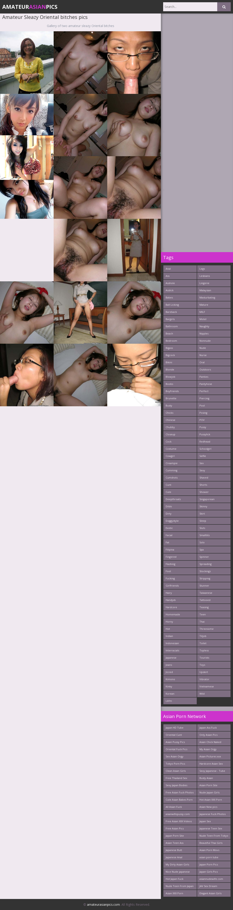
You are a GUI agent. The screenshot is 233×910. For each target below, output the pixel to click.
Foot (168, 571)
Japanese (171, 657)
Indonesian (172, 643)
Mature (203, 304)
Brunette (171, 398)
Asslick (170, 290)
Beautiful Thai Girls (210, 843)
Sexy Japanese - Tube (212, 770)
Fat (167, 542)
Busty (169, 405)
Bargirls (170, 319)
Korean (170, 693)
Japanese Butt (174, 850)
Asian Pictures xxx (210, 756)
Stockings (205, 571)
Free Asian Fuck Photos (180, 792)
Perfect (203, 391)
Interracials (172, 650)
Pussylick (204, 434)
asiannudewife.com (211, 879)
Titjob (202, 636)
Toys (202, 664)
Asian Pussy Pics (175, 742)
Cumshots (172, 477)
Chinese (170, 420)
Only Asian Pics (208, 734)
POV (202, 420)
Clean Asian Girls (176, 770)
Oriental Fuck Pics (176, 749)
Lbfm (169, 700)
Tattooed (204, 600)
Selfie (202, 456)
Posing (203, 412)
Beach (169, 333)
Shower (204, 492)
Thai (202, 621)
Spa (201, 549)
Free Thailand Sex (176, 778)
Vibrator (204, 679)
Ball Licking (172, 304)
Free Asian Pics (175, 828)
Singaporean (207, 499)
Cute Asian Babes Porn (179, 799)
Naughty (204, 326)
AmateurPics (29, 6)
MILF (202, 312)
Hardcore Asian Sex (211, 763)
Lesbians (204, 276)
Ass (167, 276)
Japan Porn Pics (208, 864)
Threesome (206, 628)
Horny (169, 621)
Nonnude (205, 340)
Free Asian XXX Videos (179, 821)
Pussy (202, 427)
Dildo (169, 506)
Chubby (170, 427)
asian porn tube (208, 857)
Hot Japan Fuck (174, 879)
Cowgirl (170, 456)
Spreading (205, 564)
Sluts (202, 528)
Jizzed (169, 672)
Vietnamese (206, 686)
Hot (168, 628)
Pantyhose (205, 384)
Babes (169, 297)
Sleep (202, 520)
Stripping (204, 578)
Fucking (170, 578)
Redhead (204, 441)
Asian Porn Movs (209, 850)
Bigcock (170, 355)
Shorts (203, 484)
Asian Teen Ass (174, 843)
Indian (169, 636)
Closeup (170, 434)
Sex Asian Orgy (174, 756)
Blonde (170, 369)
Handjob (171, 600)
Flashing (170, 564)
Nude (202, 348)
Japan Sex (205, 821)
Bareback (171, 312)
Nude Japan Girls (209, 792)
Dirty (168, 513)
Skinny (203, 506)
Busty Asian (206, 778)
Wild (202, 693)
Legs (202, 268)
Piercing (204, 398)
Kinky (169, 686)
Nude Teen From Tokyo (213, 835)
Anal (168, 268)
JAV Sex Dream (208, 886)
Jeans (169, 664)
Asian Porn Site (208, 785)
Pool (202, 405)
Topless (204, 650)
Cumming (171, 470)
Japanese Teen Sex (210, 828)
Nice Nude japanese (178, 871)
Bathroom (172, 326)
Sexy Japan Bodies (176, 785)
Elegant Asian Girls (210, 893)
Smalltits (204, 535)
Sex (201, 463)
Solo (202, 542)
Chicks (169, 412)
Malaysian (205, 290)
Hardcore (171, 607)
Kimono (170, 679)
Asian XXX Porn (174, 893)
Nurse (203, 355)
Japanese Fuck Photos (212, 814)
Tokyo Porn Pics (175, 763)
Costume (171, 448)
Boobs (169, 384)
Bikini (169, 362)
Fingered (171, 556)
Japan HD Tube (174, 727)
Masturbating (207, 297)
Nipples (203, 333)
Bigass (169, 348)
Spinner (204, 556)
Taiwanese (205, 592)
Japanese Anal (174, 857)
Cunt (168, 484)
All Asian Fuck (174, 806)
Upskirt (203, 672)
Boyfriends (172, 391)
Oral (202, 362)
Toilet (202, 643)
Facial (169, 535)
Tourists (204, 657)
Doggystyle (172, 520)
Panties (203, 376)
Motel (202, 319)
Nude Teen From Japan (180, 886)
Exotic (169, 528)
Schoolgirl (205, 448)
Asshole (170, 283)
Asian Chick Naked (210, 742)
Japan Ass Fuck (208, 727)
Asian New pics (208, 806)
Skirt (202, 513)
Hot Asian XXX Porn (210, 799)
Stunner (204, 585)
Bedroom (171, 340)
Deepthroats (173, 499)
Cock (168, 441)
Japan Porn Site (175, 835)
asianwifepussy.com (178, 814)
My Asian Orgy (208, 749)
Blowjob (170, 376)
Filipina (170, 549)
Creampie (172, 463)
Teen (202, 614)
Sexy (202, 470)
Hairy (169, 592)
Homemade (173, 614)
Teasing (204, 607)
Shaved (203, 477)
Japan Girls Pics (208, 871)
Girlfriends (172, 585)
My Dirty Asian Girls (177, 864)
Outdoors (205, 369)
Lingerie (204, 283)
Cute (168, 492)
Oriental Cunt (174, 734)
